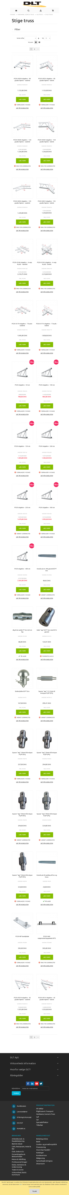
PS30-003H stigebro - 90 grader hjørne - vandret (22, 79)
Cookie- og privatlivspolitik (46, 1144)
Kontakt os (18, 1128)
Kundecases (19, 1106)
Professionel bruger (19, 1162)
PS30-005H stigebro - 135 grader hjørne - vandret (22, 202)
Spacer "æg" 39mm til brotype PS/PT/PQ (47, 815)
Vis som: (30, 42)
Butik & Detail (17, 1144)
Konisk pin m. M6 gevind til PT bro (47, 570)
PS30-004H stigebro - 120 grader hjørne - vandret (22, 141)
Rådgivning (40, 1158)
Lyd (37, 1117)
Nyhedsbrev (16, 1088)
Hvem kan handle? (43, 1150)
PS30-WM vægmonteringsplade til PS (47, 937)
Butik (38, 1142)
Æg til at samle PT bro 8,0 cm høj (22, 631)
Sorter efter (20, 38)
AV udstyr (39, 1108)
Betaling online (42, 1139)
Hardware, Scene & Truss (45, 1114)
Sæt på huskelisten (22, 108)
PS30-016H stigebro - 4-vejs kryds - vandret (22, 263)
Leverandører (19, 1112)
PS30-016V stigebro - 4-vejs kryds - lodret (46, 263)
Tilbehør (39, 1125)
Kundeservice (41, 1155)
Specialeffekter (42, 1122)
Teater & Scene (17, 1170)
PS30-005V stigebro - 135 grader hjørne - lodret (47, 202)
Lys (37, 1120)
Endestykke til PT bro (22, 691)
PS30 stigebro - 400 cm (22, 569)
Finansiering (41, 1147)
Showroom (40, 1164)
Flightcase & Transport (44, 1111)
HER (20, 1184)
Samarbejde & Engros (44, 1161)
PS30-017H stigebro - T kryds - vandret (22, 325)
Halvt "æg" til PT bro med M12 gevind (47, 631)
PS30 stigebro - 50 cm (22, 385)
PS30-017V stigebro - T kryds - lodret (46, 325)
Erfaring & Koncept (21, 1117)
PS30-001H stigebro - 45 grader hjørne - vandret (22, 998)
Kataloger (40, 1153)
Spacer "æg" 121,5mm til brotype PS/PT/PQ (46, 692)
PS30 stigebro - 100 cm (47, 385)
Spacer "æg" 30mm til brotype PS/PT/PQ (22, 815)
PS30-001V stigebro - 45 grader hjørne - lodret (46, 998)
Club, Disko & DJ (18, 1151)
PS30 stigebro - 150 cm (22, 446)
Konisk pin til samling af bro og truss (47, 876)
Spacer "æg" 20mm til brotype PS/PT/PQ (47, 753)
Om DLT (17, 1123)
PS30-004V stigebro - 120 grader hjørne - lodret (47, 141)
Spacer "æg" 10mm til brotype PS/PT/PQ (22, 753)
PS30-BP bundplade (22, 936)
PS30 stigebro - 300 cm (47, 507)
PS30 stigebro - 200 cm (47, 446)
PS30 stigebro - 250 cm (22, 507)
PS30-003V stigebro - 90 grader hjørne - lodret (46, 79)
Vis (43, 38)
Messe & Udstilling (19, 1159)
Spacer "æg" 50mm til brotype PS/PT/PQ (22, 876)
